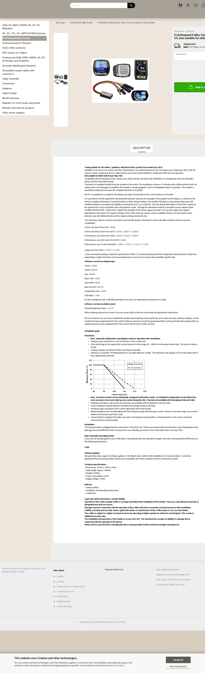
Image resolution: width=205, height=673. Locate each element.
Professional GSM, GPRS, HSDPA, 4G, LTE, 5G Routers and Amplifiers (23, 59)
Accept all (178, 660)
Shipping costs (64, 601)
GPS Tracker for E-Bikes (14, 52)
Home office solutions (14, 47)
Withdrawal (62, 596)
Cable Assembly (10, 78)
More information (178, 666)
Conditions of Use (65, 591)
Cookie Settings (64, 606)
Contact (60, 581)
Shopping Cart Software (90, 622)
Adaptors (7, 88)
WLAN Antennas (10, 98)
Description (141, 147)
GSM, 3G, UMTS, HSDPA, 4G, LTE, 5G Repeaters (21, 27)
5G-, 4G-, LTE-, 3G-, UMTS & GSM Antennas (23, 33)
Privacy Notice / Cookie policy (71, 586)
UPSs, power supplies (13, 112)
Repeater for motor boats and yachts (21, 103)
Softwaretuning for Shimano (16, 43)
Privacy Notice (118, 665)
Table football (9, 93)
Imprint (60, 576)
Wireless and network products (18, 108)
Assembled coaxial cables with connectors (18, 72)
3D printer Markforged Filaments (19, 65)
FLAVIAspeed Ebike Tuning (16, 38)
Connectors (8, 83)
